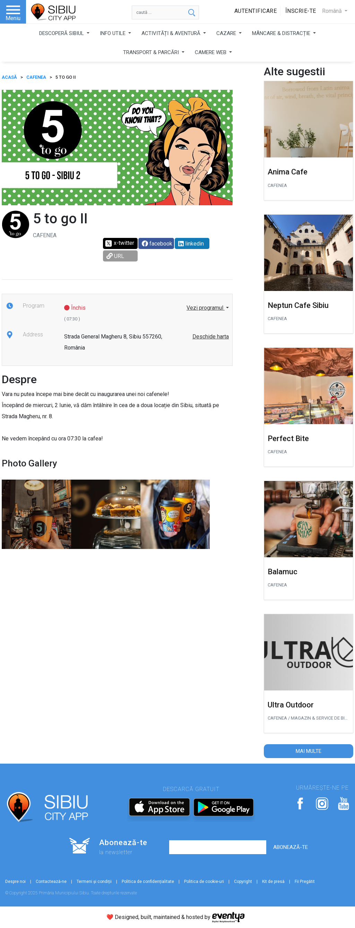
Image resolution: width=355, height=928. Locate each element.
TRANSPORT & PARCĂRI (151, 52)
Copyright (243, 881)
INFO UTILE (113, 33)
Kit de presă (273, 881)
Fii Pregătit (305, 881)
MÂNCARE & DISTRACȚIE (282, 33)
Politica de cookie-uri (204, 881)
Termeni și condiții (94, 881)
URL (115, 256)
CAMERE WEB (211, 52)
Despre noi (15, 881)
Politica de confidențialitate (148, 881)
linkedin (191, 243)
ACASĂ (9, 77)
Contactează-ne (51, 881)
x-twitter (119, 243)
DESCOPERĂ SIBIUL (62, 33)
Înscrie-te (300, 11)
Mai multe (308, 751)
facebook (157, 243)
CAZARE (226, 33)
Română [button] (332, 11)
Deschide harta (210, 336)
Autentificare (255, 11)
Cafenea (36, 77)
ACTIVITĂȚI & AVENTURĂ (171, 33)
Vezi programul (206, 307)
